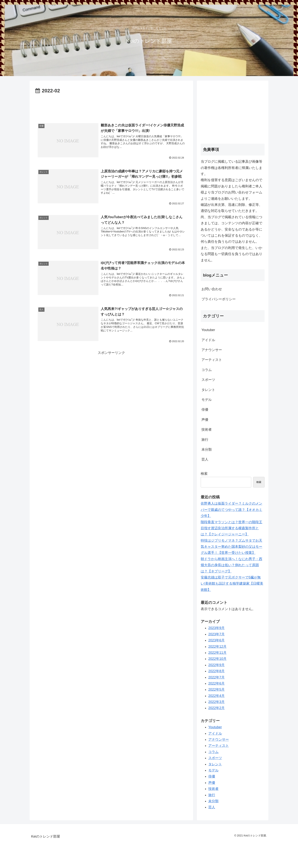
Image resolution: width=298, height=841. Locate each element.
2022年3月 (216, 702)
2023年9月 (216, 628)
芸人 (204, 459)
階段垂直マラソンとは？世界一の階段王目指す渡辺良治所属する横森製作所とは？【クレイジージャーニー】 (231, 528)
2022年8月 (216, 671)
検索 (204, 474)
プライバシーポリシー (218, 299)
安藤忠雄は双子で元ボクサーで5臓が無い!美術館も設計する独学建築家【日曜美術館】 (232, 583)
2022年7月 (216, 677)
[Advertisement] (111, 105)
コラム (206, 370)
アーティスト (211, 360)
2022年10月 (217, 659)
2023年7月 (216, 634)
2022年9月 (216, 665)
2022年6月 (216, 683)
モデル (206, 400)
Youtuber (208, 330)
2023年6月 (216, 640)
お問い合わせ (211, 289)
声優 (204, 420)
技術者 (206, 429)
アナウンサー (211, 350)
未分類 (206, 449)
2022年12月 (217, 646)
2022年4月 (216, 696)
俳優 (204, 409)
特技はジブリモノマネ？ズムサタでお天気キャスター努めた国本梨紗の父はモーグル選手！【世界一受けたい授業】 (231, 547)
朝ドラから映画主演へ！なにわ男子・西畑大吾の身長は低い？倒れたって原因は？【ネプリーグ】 (231, 565)
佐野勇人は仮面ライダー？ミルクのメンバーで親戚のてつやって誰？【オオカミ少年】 (231, 510)
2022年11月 (217, 653)
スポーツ (208, 380)
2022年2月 (216, 708)
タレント (208, 390)
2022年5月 (216, 689)
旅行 (204, 440)
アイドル (208, 340)
